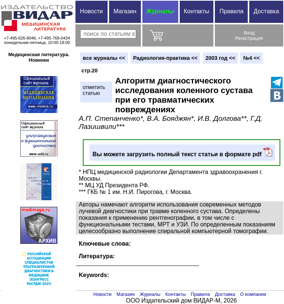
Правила (231, 11)
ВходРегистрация (249, 35)
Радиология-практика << (165, 58)
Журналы (160, 11)
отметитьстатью (94, 90)
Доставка (266, 11)
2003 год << (220, 58)
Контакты (196, 11)
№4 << (251, 58)
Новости (91, 11)
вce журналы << (104, 58)
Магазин (125, 11)
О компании (253, 294)
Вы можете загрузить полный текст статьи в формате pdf (182, 152)
